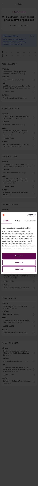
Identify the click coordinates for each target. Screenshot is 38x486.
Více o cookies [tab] (30, 221)
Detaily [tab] (17, 221)
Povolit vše (19, 256)
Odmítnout (19, 269)
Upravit (19, 262)
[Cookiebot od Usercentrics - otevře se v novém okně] (27, 215)
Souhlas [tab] (6, 221)
